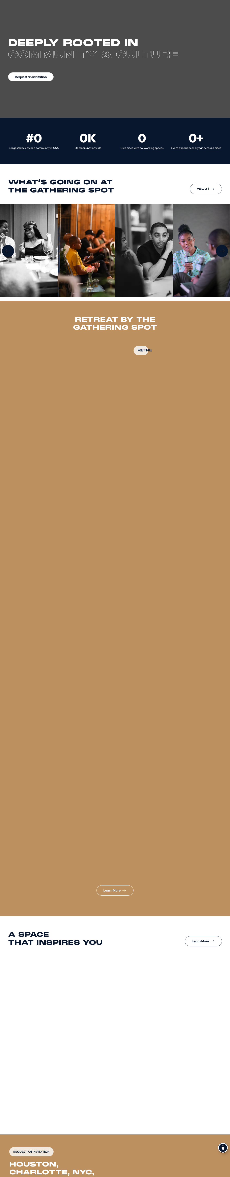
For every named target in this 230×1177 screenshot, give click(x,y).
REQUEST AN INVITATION (31, 1152)
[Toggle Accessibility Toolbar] (223, 1148)
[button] (8, 251)
